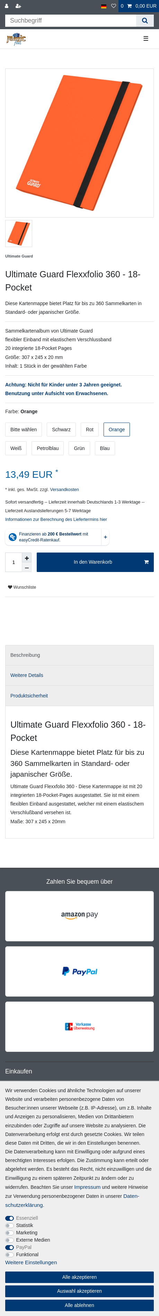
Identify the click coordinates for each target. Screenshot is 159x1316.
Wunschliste (22, 587)
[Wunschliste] (113, 6)
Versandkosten (64, 489)
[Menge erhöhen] (27, 557)
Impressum (87, 1187)
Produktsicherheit (29, 695)
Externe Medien (33, 1240)
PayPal (24, 1247)
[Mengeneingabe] (13, 562)
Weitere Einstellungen (31, 1262)
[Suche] (145, 21)
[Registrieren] (19, 6)
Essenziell (27, 1218)
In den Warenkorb (111, 562)
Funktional (27, 1254)
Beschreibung (25, 655)
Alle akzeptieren (79, 1277)
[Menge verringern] (27, 567)
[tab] (79, 655)
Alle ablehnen (79, 1305)
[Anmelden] (7, 6)
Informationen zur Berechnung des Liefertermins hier (56, 519)
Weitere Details (26, 675)
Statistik (24, 1225)
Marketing (26, 1232)
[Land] (104, 6)
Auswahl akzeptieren (79, 1291)
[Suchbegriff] (70, 21)
